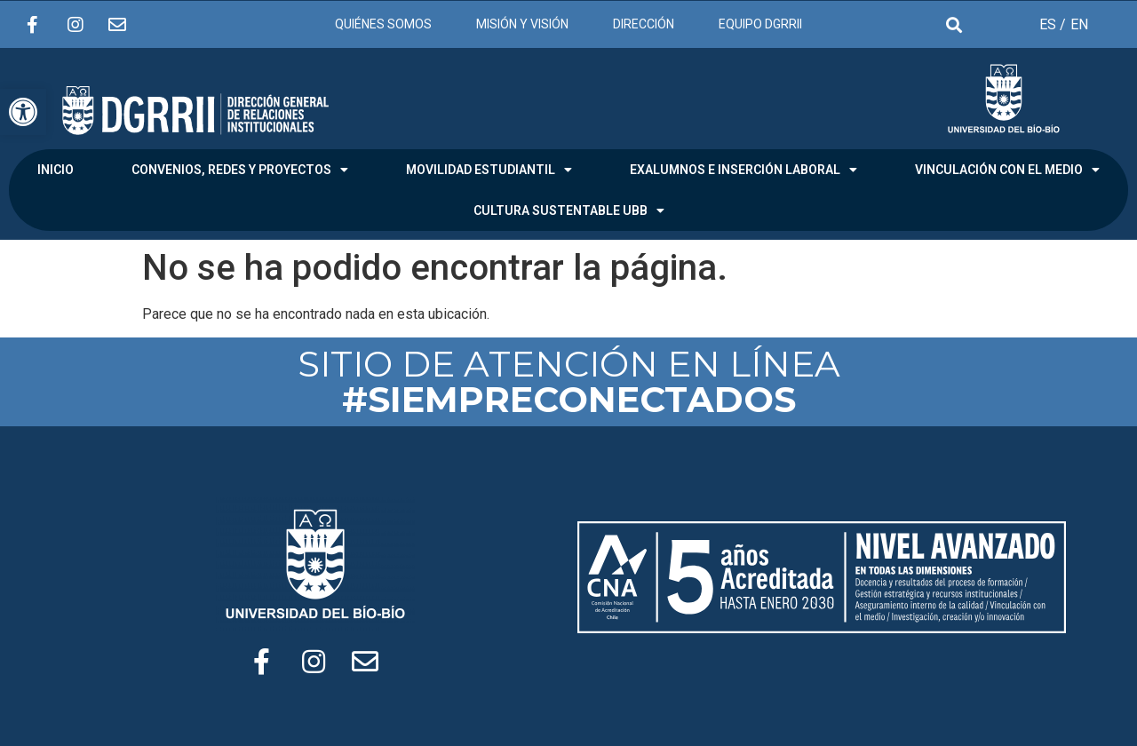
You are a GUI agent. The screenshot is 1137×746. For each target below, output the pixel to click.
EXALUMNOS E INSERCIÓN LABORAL (743, 170)
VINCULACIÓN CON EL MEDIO (1007, 170)
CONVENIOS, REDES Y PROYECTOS (239, 170)
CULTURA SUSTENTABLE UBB (568, 210)
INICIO (55, 170)
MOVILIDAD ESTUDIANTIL (489, 170)
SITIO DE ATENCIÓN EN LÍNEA (569, 381)
